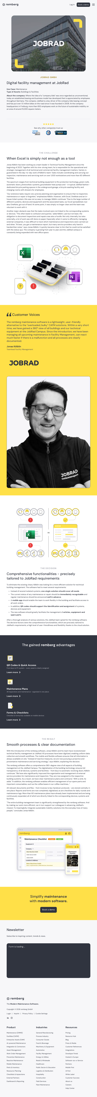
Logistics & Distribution (44, 1071)
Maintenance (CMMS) (15, 1033)
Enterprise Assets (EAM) (16, 1040)
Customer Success (72, 1078)
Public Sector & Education (45, 1067)
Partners (69, 1064)
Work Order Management (16, 1054)
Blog (67, 1040)
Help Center (70, 1088)
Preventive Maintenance (15, 1057)
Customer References (74, 1047)
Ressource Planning (14, 1071)
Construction (41, 1078)
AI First (68, 1071)
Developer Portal (72, 1054)
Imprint (16, 1014)
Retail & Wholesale (43, 1060)
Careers (68, 1085)
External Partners (13, 1078)
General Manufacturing (44, 1033)
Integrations (70, 1050)
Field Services (41, 1081)
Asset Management (14, 1050)
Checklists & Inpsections (16, 1074)
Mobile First (70, 1067)
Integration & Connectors (16, 1047)
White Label (70, 1074)
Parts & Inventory (13, 1067)
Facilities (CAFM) (13, 1036)
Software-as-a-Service (74, 1060)
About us (69, 1081)
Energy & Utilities (42, 1057)
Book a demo (83, 4)
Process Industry (42, 1036)
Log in (72, 4)
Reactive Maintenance (15, 1060)
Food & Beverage (42, 1043)
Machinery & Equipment (45, 1047)
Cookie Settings (41, 1014)
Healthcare (40, 1064)
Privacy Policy (27, 1014)
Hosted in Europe (72, 1057)
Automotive (40, 1050)
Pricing (68, 1033)
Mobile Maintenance (14, 1064)
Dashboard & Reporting (15, 1081)
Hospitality (40, 1074)
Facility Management (43, 1054)
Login (9, 1014)
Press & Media (71, 1043)
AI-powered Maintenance (16, 1043)
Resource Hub (71, 1036)
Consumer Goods (42, 1040)
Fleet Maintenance (43, 1085)
